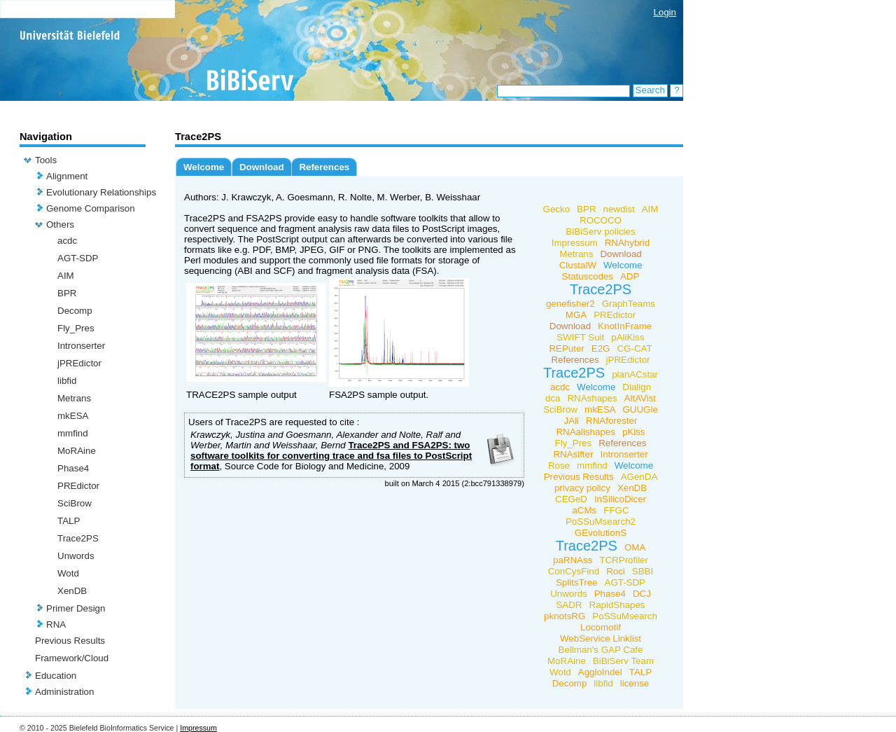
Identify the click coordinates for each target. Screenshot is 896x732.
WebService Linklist (600, 638)
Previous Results (70, 640)
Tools (46, 160)
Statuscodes (587, 276)
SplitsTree (577, 582)
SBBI (642, 571)
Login (664, 12)
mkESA (72, 415)
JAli (571, 420)
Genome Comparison (90, 208)
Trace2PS (78, 538)
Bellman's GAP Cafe (601, 649)
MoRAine (76, 451)
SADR (569, 605)
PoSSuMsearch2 (601, 521)
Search (650, 90)
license (635, 683)
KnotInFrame (625, 326)
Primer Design (75, 608)
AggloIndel (600, 672)
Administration (64, 691)
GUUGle (639, 409)
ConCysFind (573, 571)
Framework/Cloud (71, 658)
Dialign (636, 387)
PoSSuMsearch (624, 616)
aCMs (584, 510)
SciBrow (74, 503)
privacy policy (582, 488)
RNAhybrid (627, 242)
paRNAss (572, 560)
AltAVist (640, 398)
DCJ (642, 593)
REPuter (566, 348)
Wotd (68, 573)
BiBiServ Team (623, 661)
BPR (66, 293)
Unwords (75, 556)
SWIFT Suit (580, 337)
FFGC (616, 510)
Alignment (67, 176)
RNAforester (611, 420)
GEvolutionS (600, 532)
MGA (576, 315)
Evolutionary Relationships (101, 192)
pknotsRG (564, 616)
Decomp (74, 310)
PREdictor (78, 486)
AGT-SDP (78, 258)
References (324, 167)
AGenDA (639, 476)
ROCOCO (601, 220)
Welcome (203, 167)
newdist (619, 209)
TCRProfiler (623, 560)
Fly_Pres (75, 328)
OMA (634, 547)
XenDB (72, 591)
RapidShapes (617, 605)
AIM (65, 275)
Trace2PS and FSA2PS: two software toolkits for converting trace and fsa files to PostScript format (331, 455)
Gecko (556, 209)
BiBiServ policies (600, 231)
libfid (66, 380)
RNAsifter (573, 454)
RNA (56, 624)
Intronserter (81, 345)
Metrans (74, 398)
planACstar (635, 374)
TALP (68, 521)
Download (261, 167)
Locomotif (600, 627)
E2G (601, 348)
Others (60, 224)
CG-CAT (634, 348)
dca (553, 398)
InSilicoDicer (620, 499)
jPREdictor (79, 363)
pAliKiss (627, 337)
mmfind (72, 433)
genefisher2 (570, 303)
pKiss (633, 432)
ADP (629, 276)
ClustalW (577, 265)
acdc (67, 240)
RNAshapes (592, 398)
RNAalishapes (585, 432)
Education (55, 675)
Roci (615, 571)
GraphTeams (628, 303)
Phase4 (73, 468)
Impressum (575, 242)
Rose (559, 465)
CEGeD (571, 499)
